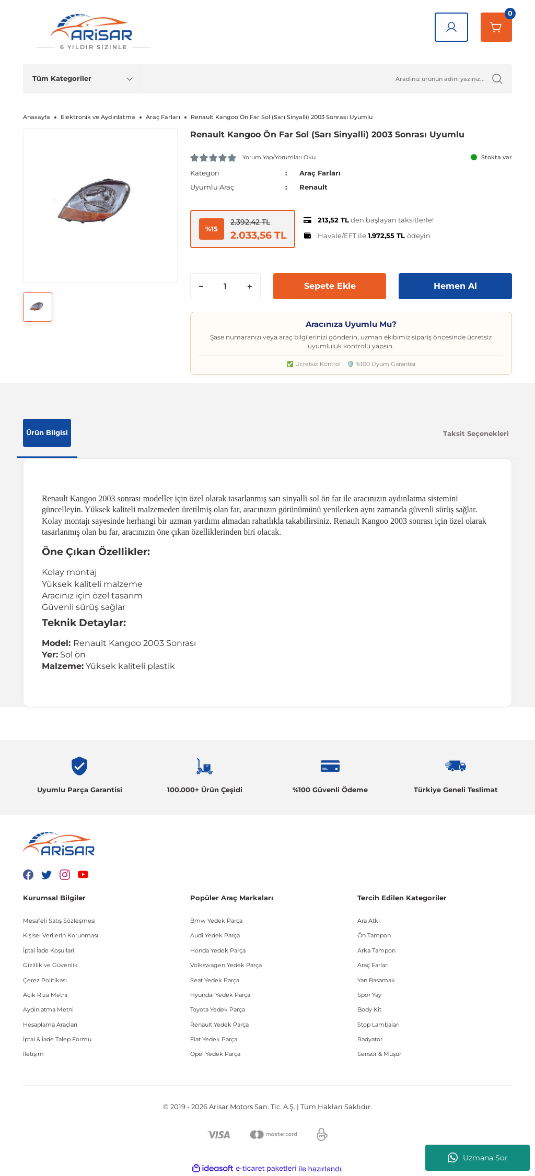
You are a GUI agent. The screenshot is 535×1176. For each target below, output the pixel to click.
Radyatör (369, 1039)
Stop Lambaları (378, 1024)
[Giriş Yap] (451, 27)
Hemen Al (455, 286)
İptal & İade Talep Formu (57, 1039)
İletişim (33, 1053)
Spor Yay (369, 994)
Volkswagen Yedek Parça (226, 965)
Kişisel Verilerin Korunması (60, 935)
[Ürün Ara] (326, 78)
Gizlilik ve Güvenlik (50, 965)
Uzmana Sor (478, 1157)
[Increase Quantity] (249, 286)
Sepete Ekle (330, 286)
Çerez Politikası (45, 980)
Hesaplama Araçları (50, 1024)
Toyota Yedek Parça (217, 1009)
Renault (313, 187)
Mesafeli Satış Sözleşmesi (59, 920)
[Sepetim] (496, 27)
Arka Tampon (376, 950)
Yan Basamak (376, 980)
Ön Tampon (374, 935)
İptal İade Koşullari (48, 950)
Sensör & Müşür (379, 1053)
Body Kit (369, 1009)
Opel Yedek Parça (215, 1053)
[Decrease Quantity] (201, 286)
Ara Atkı (368, 920)
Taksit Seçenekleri (476, 433)
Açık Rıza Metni (45, 994)
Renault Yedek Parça (219, 1024)
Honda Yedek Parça (218, 950)
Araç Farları (320, 173)
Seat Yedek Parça (214, 980)
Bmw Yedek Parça (216, 920)
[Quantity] (225, 286)
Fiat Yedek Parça (213, 1039)
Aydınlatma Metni (48, 1009)
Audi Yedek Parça (215, 935)
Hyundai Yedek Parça (220, 994)
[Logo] (93, 32)
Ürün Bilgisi (47, 432)
